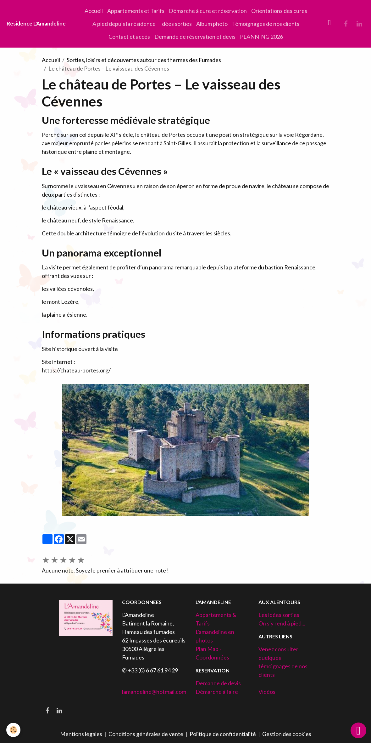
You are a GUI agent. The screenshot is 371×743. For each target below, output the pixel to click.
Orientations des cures (279, 10)
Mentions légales (81, 733)
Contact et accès (129, 36)
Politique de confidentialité (223, 733)
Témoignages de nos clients (265, 23)
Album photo (212, 23)
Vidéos (266, 691)
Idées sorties (176, 23)
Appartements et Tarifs (135, 10)
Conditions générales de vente (145, 733)
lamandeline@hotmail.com (154, 691)
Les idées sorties (278, 614)
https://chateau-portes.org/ (76, 370)
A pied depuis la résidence (124, 23)
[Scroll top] (358, 730)
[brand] (36, 23)
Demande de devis (218, 683)
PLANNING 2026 (261, 36)
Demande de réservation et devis (194, 36)
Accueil (94, 10)
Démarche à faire (217, 691)
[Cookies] (13, 730)
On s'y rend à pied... (281, 623)
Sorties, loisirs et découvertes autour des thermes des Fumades (144, 59)
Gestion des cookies (286, 733)
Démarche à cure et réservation (208, 10)
